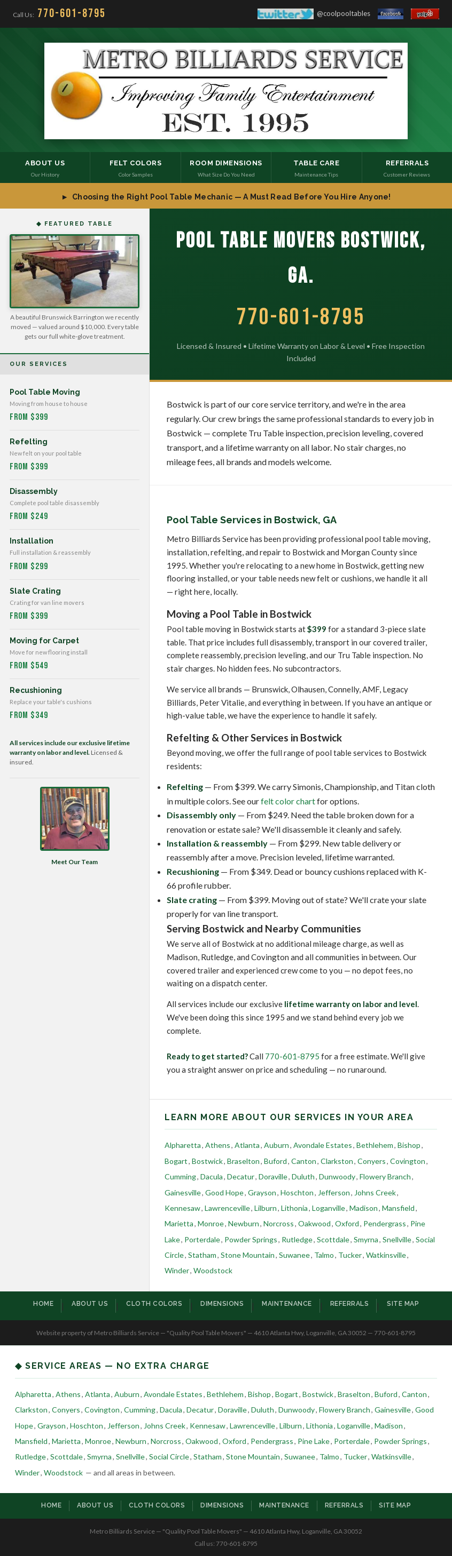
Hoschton (297, 1192)
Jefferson (334, 1192)
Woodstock (212, 1270)
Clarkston (337, 1161)
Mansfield (398, 1207)
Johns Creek (375, 1192)
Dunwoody (337, 1176)
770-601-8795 (292, 1056)
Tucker (350, 1254)
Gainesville (183, 1192)
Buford (275, 1161)
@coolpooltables (314, 14)
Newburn (243, 1223)
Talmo (324, 1254)
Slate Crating (35, 591)
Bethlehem (374, 1145)
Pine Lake (314, 1441)
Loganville (328, 1207)
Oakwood (314, 1223)
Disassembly (34, 491)
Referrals (349, 1303)
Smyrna (366, 1239)
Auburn (276, 1145)
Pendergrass (384, 1223)
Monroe (211, 1223)
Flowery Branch (385, 1176)
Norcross (278, 1223)
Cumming (180, 1176)
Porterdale (202, 1239)
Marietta (179, 1223)
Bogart (176, 1161)
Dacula (211, 1176)
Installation (31, 541)
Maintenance (287, 1303)
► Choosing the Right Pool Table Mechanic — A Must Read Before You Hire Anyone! (226, 197)
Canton (303, 1161)
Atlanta (247, 1145)
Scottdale (333, 1239)
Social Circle (169, 1456)
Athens (217, 1145)
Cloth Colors (154, 1303)
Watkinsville (386, 1254)
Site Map (403, 1303)
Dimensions (222, 1303)
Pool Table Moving (45, 392)
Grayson (262, 1192)
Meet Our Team (75, 826)
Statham (202, 1254)
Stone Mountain (248, 1254)
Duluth (303, 1176)
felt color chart (288, 801)
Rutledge (297, 1239)
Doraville (273, 1176)
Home (43, 1303)
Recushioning (36, 690)
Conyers (371, 1161)
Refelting (29, 441)
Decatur (240, 1176)
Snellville (397, 1239)
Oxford (347, 1223)
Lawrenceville (227, 1207)
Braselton (243, 1161)
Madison (363, 1207)
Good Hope (224, 1192)
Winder (177, 1270)
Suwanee (294, 1254)
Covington (407, 1161)
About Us (90, 1303)
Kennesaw (182, 1207)
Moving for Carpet (44, 640)
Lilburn (265, 1207)
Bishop (409, 1145)
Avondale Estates (322, 1145)
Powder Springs (250, 1239)
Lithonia (294, 1207)
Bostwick (207, 1161)
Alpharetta (183, 1145)
